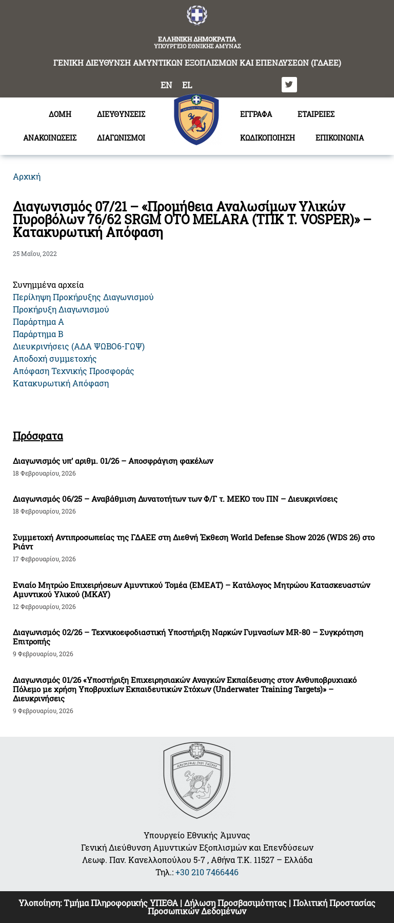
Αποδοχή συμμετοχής (55, 358)
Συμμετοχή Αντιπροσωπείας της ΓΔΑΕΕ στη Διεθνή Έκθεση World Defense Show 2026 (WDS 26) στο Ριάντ (194, 542)
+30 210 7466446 (207, 872)
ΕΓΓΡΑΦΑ (258, 114)
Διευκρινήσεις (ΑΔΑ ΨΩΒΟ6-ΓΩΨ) (79, 346)
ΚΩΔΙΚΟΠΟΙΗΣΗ (267, 138)
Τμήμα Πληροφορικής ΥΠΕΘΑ (121, 902)
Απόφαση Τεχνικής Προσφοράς (73, 370)
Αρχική (27, 176)
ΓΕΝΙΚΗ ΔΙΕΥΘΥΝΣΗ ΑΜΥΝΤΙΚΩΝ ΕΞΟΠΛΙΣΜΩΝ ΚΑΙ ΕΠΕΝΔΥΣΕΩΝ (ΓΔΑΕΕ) (197, 62)
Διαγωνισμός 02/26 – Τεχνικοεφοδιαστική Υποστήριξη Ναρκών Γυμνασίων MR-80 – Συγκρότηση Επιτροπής (188, 636)
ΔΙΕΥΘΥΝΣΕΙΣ (123, 114)
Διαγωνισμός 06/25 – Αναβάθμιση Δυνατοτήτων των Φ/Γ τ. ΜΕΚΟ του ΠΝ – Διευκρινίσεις (175, 499)
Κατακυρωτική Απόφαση (61, 383)
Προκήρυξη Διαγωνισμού (61, 309)
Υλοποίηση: (41, 902)
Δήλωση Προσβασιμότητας (235, 902)
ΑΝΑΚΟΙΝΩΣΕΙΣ (49, 138)
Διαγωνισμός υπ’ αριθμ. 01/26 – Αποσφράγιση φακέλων (113, 461)
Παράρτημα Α (38, 321)
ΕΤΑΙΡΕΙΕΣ (316, 114)
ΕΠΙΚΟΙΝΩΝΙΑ (340, 138)
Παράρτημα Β (38, 333)
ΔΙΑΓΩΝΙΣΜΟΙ (123, 138)
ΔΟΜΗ (62, 114)
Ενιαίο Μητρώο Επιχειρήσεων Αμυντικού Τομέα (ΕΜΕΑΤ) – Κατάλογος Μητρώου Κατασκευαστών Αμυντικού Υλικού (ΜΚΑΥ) (191, 589)
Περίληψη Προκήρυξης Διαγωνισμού (83, 296)
